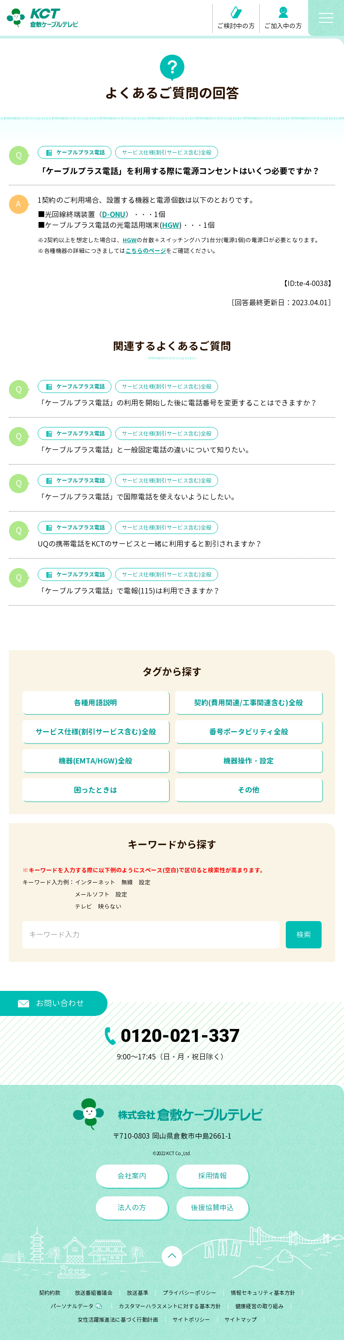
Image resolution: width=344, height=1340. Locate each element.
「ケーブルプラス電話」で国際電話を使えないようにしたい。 (138, 497)
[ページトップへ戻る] (172, 1256)
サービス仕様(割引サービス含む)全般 (166, 152)
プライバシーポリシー (189, 1293)
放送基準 (137, 1293)
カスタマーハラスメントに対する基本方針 (170, 1306)
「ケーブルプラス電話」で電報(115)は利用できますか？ (129, 591)
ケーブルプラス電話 (74, 152)
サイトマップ (240, 1319)
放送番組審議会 (93, 1293)
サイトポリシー (191, 1319)
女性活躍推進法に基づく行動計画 (117, 1319)
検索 (304, 934)
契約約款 (49, 1293)
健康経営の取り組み (259, 1306)
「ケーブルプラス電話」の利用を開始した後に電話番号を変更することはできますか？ (177, 403)
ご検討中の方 (236, 18)
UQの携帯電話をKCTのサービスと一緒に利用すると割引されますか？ (150, 544)
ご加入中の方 (283, 18)
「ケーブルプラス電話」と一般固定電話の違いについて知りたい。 (145, 450)
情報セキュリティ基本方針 (263, 1293)
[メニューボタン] (326, 18)
